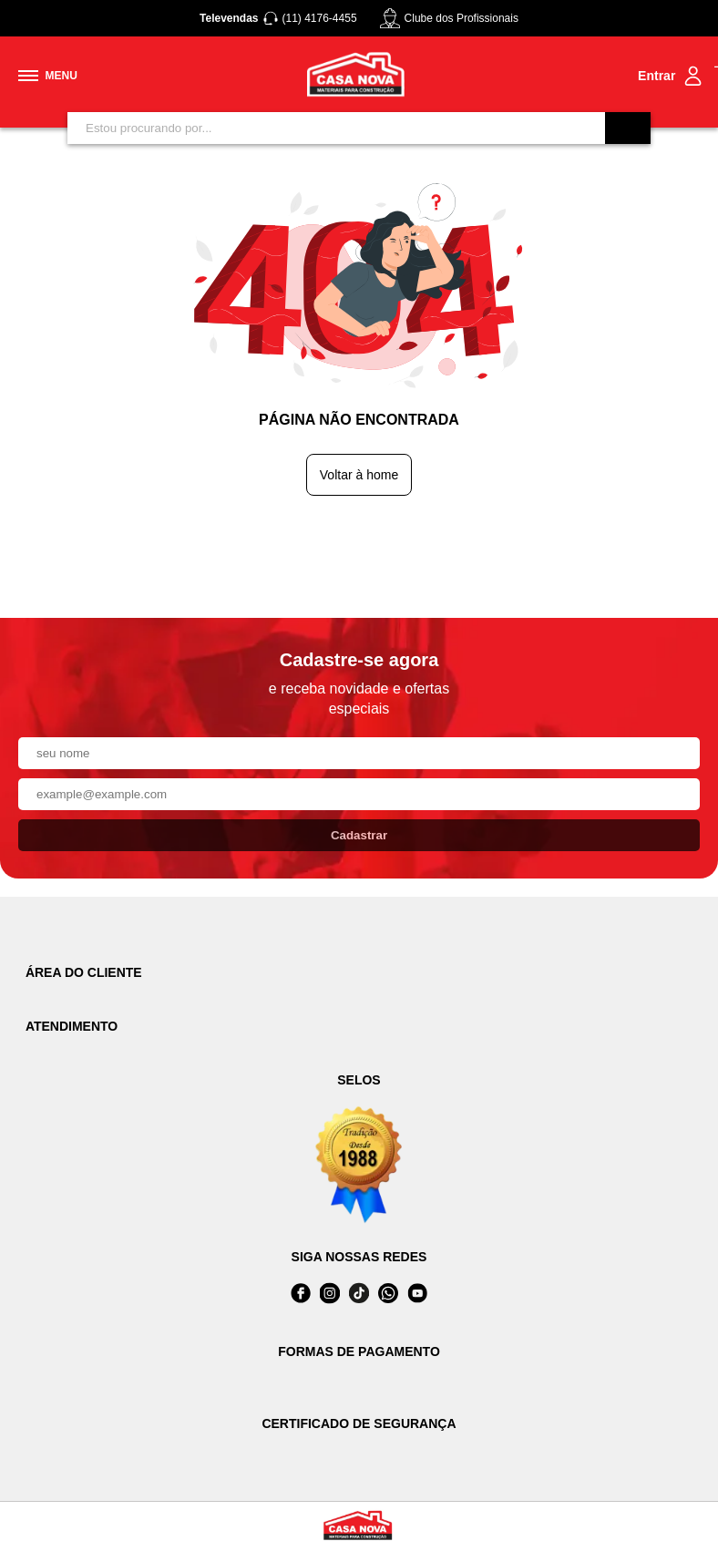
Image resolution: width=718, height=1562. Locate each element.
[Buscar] (628, 128)
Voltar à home (359, 475)
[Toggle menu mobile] (47, 75)
